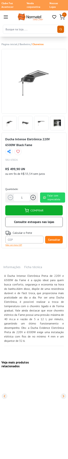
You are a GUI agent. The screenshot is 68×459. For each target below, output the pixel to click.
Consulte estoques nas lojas (34, 222)
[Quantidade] (21, 197)
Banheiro (25, 44)
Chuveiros (38, 44)
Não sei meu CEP (13, 245)
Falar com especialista (51, 197)
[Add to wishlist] (18, 151)
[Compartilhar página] (9, 151)
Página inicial (9, 44)
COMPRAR (34, 210)
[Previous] (4, 396)
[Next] (63, 396)
